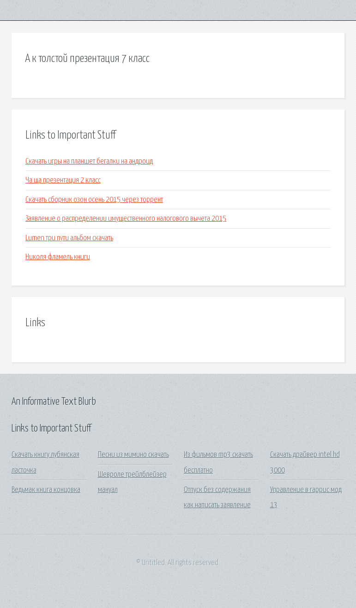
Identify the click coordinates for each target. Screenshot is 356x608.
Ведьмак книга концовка (46, 490)
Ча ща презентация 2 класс (63, 180)
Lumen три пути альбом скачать (69, 238)
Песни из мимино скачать (133, 455)
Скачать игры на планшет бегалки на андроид (89, 161)
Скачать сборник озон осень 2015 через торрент (94, 200)
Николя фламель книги (57, 257)
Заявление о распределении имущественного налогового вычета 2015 (125, 219)
